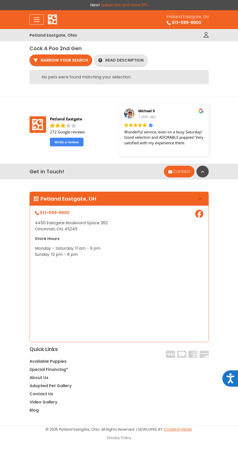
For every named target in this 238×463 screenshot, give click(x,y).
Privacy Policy (119, 437)
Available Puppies (48, 361)
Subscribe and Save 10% (124, 5)
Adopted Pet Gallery (51, 386)
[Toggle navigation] (37, 20)
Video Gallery (44, 402)
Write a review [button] (66, 142)
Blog (34, 410)
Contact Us (41, 394)
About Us (39, 378)
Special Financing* (49, 369)
